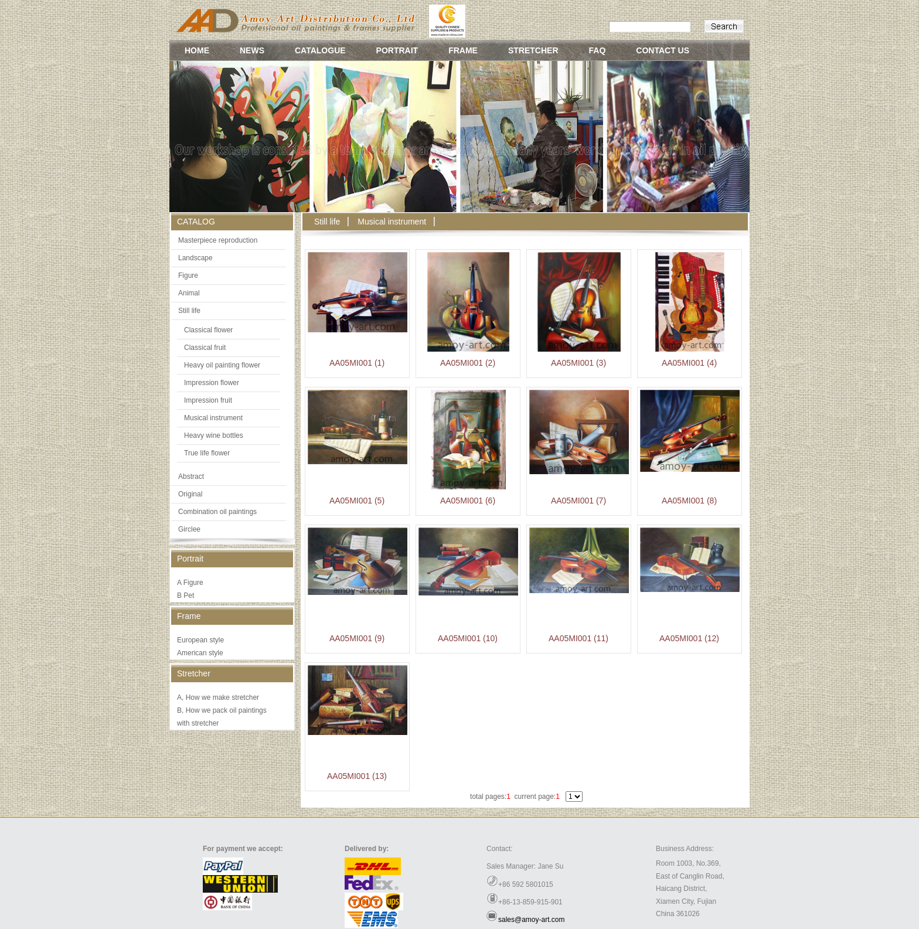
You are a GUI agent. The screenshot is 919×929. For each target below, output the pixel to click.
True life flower (207, 453)
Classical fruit (205, 347)
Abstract (191, 476)
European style (200, 640)
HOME (197, 50)
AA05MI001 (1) (356, 362)
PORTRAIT (397, 50)
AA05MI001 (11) (578, 638)
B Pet (185, 595)
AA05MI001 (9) (356, 638)
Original (190, 494)
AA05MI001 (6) (467, 500)
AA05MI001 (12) (689, 638)
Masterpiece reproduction (217, 240)
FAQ (597, 50)
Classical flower (208, 330)
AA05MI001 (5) (356, 500)
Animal (189, 293)
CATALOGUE (320, 50)
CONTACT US (662, 50)
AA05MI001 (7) (578, 500)
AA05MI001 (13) (357, 776)
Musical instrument (213, 418)
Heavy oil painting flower (222, 365)
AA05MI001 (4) (689, 362)
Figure (188, 275)
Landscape (195, 258)
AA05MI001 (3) (578, 362)
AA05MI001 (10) (468, 638)
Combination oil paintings (217, 512)
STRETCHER (533, 50)
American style (200, 653)
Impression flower (211, 383)
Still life (189, 311)
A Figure (190, 583)
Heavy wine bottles (213, 435)
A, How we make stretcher (218, 697)
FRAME (463, 50)
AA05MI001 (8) (689, 500)
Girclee (189, 529)
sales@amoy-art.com (531, 920)
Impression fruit (208, 400)
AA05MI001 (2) (467, 362)
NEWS (252, 50)
